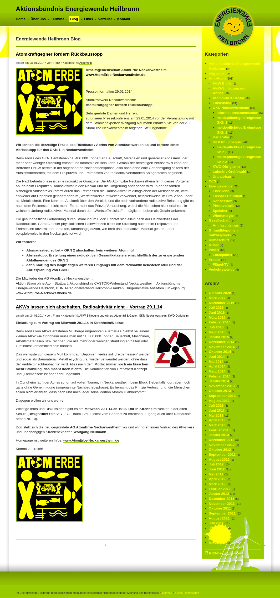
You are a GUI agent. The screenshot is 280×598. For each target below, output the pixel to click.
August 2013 (219, 401)
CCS (212, 181)
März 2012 (217, 484)
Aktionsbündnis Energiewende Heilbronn (77, 8)
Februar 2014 (220, 376)
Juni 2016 (217, 312)
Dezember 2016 (221, 303)
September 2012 (222, 455)
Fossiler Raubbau (227, 196)
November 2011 (222, 504)
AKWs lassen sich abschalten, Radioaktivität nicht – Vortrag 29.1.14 (89, 307)
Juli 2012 (216, 464)
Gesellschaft (219, 220)
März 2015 (217, 332)
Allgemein (85, 62)
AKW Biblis (222, 83)
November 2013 (222, 386)
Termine (57, 19)
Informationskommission (237, 113)
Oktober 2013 (220, 391)
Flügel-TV (221, 264)
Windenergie (223, 216)
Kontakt (123, 19)
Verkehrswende (222, 269)
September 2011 (222, 513)
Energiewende (220, 186)
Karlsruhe (221, 137)
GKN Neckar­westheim (153, 315)
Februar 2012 (220, 489)
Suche (179, 592)
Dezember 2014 (221, 342)
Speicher (220, 211)
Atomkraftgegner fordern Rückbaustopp (59, 54)
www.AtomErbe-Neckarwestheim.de (115, 75)
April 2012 (217, 479)
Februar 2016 (220, 322)
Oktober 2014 (220, 352)
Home (21, 19)
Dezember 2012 (221, 440)
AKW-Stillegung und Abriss (96, 315)
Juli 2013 (216, 405)
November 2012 (222, 445)
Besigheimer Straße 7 (46, 414)
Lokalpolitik (222, 255)
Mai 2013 (216, 415)
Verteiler (105, 19)
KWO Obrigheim (178, 315)
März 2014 (217, 371)
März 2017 (217, 298)
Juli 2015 (216, 327)
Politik (214, 250)
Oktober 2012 (220, 450)
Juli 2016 (216, 308)
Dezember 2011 (221, 499)
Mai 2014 (216, 362)
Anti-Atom (217, 78)
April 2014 (217, 366)
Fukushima (222, 103)
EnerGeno (221, 191)
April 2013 (217, 420)
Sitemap (167, 592)
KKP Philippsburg (227, 142)
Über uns (38, 19)
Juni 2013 (217, 410)
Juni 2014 (217, 357)
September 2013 (222, 396)
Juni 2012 (217, 469)
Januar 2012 (219, 494)
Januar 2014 (219, 381)
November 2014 (222, 347)
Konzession (222, 201)
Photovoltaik (223, 206)
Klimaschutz (219, 240)
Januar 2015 (219, 337)
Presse (214, 260)
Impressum (192, 592)
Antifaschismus (226, 225)
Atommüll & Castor (126, 315)
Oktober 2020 (220, 293)
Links (88, 19)
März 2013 (217, 425)
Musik (214, 245)
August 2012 (219, 459)
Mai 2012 (216, 474)
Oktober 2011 (220, 508)
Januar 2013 (219, 435)
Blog (74, 19)
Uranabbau (222, 177)
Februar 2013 (220, 430)
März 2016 (217, 317)
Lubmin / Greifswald (229, 172)
